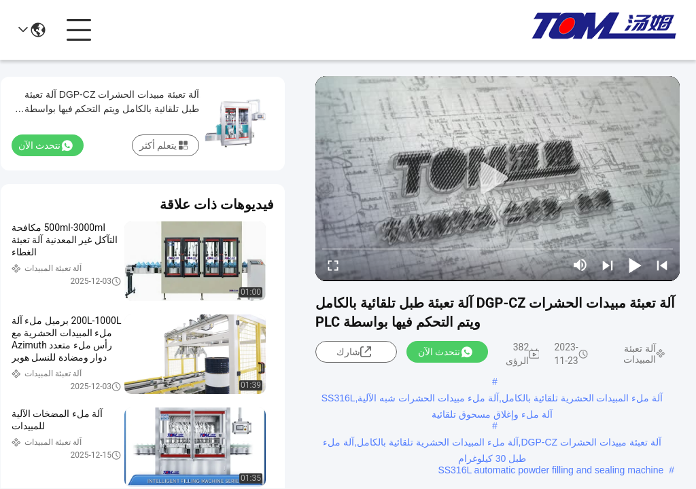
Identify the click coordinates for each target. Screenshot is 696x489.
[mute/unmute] (580, 265)
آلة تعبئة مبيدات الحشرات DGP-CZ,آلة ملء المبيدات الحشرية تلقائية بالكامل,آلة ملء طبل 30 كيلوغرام (492, 443)
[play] (498, 179)
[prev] (662, 265)
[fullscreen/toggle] (333, 265)
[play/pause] (634, 265)
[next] (607, 265)
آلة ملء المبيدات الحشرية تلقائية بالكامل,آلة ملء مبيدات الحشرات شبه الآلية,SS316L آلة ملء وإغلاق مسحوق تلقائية (492, 399)
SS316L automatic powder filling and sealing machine (550, 470)
